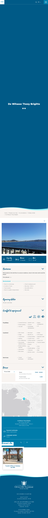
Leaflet (32, 416)
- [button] (3, 415)
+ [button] (3, 413)
